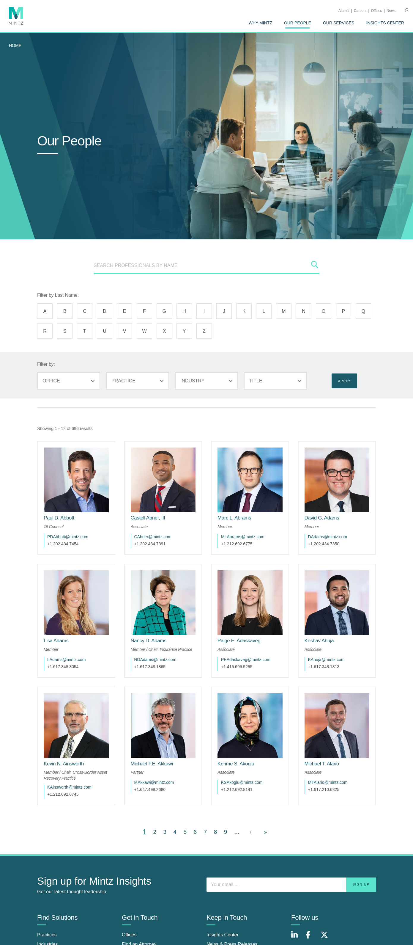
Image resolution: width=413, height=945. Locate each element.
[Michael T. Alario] (322, 764)
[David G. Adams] (322, 518)
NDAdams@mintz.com (155, 659)
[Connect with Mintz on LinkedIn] (297, 938)
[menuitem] (260, 23)
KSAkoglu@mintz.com (241, 782)
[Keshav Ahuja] (319, 640)
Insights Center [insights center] (222, 934)
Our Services (338, 23)
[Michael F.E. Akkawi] (152, 764)
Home (15, 45)
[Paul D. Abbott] (59, 518)
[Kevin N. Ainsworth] (64, 764)
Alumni (343, 11)
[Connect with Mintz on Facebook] (312, 938)
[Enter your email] (291, 884)
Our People (297, 23)
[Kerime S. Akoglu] (235, 764)
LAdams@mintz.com (66, 659)
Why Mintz (260, 23)
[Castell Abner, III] (148, 518)
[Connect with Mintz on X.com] (326, 938)
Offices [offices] (129, 934)
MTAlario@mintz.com (328, 782)
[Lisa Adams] (56, 640)
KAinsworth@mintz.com (69, 787)
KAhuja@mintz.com (326, 659)
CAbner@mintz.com (152, 536)
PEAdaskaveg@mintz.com (245, 659)
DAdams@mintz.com (327, 536)
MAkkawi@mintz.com (154, 782)
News (391, 10)
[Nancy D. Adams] (149, 640)
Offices (376, 11)
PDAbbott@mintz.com (67, 536)
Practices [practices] (47, 934)
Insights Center (385, 23)
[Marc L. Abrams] (234, 518)
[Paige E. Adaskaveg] (239, 640)
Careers (360, 11)
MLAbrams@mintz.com (242, 536)
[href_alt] (76, 480)
